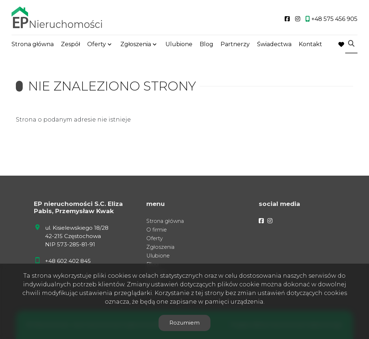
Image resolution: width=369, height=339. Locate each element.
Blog (206, 44)
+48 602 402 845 (68, 260)
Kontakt (310, 44)
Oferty (96, 44)
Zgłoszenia (135, 44)
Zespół (70, 44)
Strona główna (33, 44)
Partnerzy (235, 44)
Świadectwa (274, 44)
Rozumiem (184, 322)
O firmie (156, 229)
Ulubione (178, 44)
